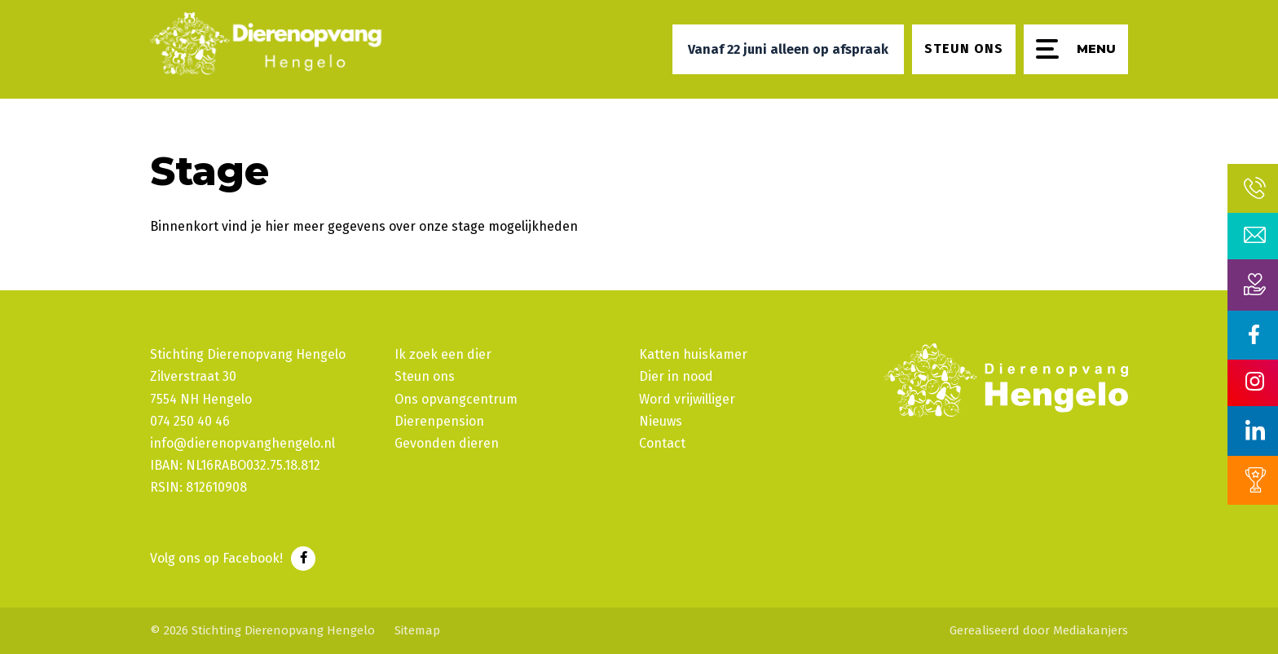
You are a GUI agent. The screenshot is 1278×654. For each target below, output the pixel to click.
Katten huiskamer (693, 354)
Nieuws (660, 421)
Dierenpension (439, 421)
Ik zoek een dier (442, 354)
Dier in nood (676, 376)
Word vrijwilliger (687, 399)
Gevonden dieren (446, 443)
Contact (662, 443)
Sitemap (417, 630)
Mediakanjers (1090, 630)
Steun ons (424, 376)
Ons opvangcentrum (456, 399)
